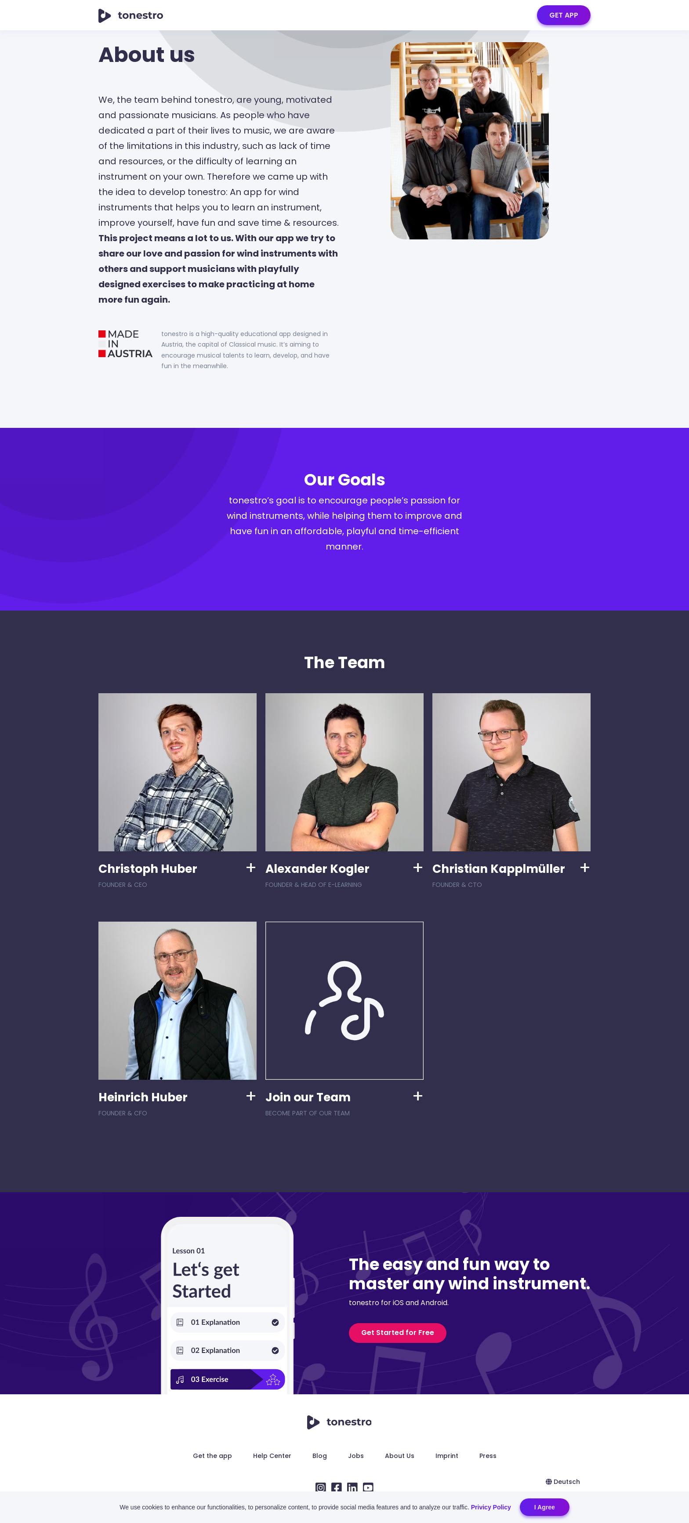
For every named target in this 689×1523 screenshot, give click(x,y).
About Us (399, 1455)
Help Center (272, 1455)
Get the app (212, 1455)
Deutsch (563, 1481)
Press (488, 1455)
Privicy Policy (491, 1507)
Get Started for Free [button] (397, 1333)
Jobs (356, 1455)
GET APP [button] (563, 15)
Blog (319, 1455)
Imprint (446, 1455)
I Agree (544, 1507)
